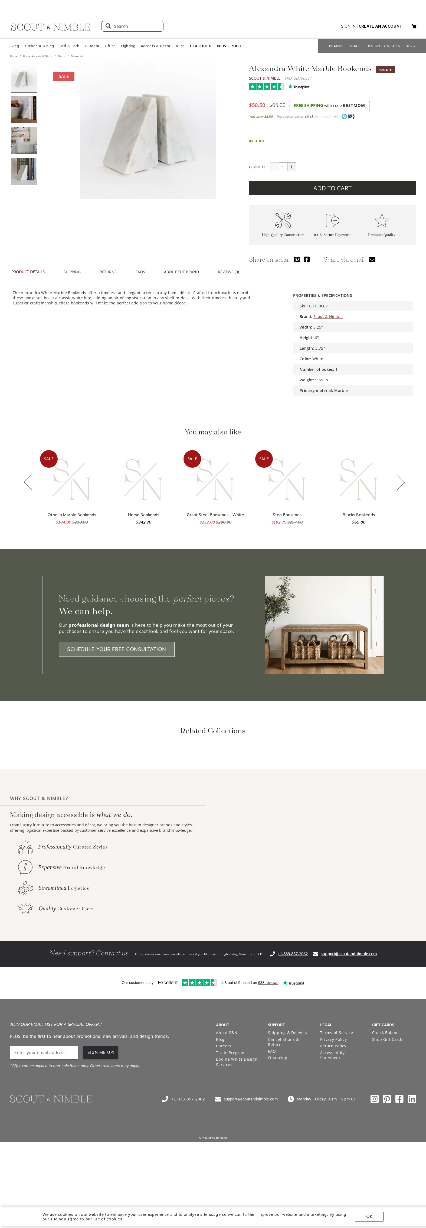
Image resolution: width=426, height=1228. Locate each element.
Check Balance (386, 1104)
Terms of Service (336, 1104)
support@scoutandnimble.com (349, 1025)
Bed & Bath (69, 46)
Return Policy (333, 1117)
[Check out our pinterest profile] (387, 1170)
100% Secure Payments (332, 234)
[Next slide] (401, 483)
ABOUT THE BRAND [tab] (181, 271)
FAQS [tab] (140, 271)
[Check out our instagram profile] (375, 1170)
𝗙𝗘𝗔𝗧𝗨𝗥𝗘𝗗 (201, 46)
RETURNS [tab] (108, 271)
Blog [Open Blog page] (220, 1111)
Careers (223, 1117)
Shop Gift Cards (388, 1111)
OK (369, 1216)
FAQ (272, 1123)
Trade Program (230, 1124)
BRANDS (336, 46)
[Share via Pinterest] (297, 259)
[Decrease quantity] (274, 167)
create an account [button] (380, 26)
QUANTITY (257, 166)
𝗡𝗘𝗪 (222, 46)
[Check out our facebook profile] (399, 1170)
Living (14, 46)
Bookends (76, 56)
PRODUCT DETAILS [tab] (28, 271)
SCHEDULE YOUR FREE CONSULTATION (116, 649)
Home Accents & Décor (37, 56)
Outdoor (92, 46)
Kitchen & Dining (39, 46)
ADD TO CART (332, 188)
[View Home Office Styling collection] (126, 786)
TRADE (355, 46)
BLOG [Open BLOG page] (410, 46)
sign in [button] (348, 26)
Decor (61, 56)
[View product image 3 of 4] (23, 140)
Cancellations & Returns (283, 1114)
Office (110, 46)
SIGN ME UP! (101, 1124)
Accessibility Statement (332, 1127)
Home (14, 56)
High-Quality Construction (283, 234)
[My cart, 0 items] (414, 26)
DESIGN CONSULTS (383, 46)
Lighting (128, 46)
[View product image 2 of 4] (23, 110)
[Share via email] (372, 259)
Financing (277, 1129)
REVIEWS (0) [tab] (228, 271)
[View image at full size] (148, 131)
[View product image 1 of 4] (23, 79)
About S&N (226, 1104)
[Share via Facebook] (307, 259)
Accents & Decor (156, 46)
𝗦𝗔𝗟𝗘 (237, 46)
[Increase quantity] (291, 167)
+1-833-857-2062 (293, 1025)
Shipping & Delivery (287, 1104)
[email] (44, 1124)
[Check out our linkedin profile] (412, 1170)
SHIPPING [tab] (72, 271)
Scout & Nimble (264, 78)
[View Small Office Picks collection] (299, 786)
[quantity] (283, 167)
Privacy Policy (333, 1111)
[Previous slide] (28, 483)
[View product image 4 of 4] (23, 171)
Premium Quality (381, 234)
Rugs (180, 46)
